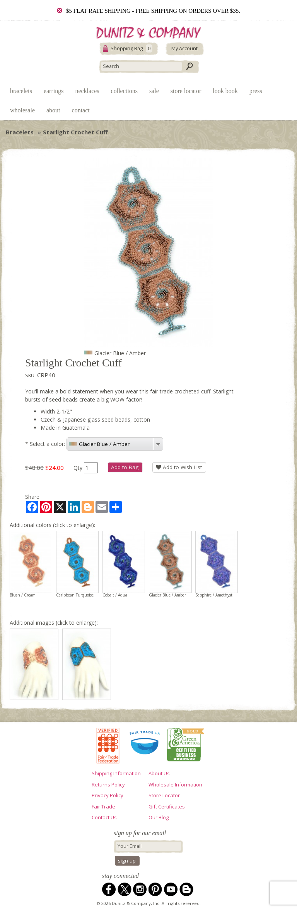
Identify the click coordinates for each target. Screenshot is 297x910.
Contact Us (104, 817)
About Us (159, 773)
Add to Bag (124, 467)
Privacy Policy (107, 795)
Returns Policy (108, 784)
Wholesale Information (175, 784)
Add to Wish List (179, 467)
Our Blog (158, 817)
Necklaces (87, 91)
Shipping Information (116, 773)
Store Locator (186, 91)
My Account (184, 48)
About (53, 110)
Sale (154, 91)
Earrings (54, 91)
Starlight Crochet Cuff (75, 132)
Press (255, 91)
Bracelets (21, 91)
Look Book (225, 91)
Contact (81, 110)
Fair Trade (103, 806)
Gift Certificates (166, 806)
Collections (124, 91)
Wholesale (22, 110)
